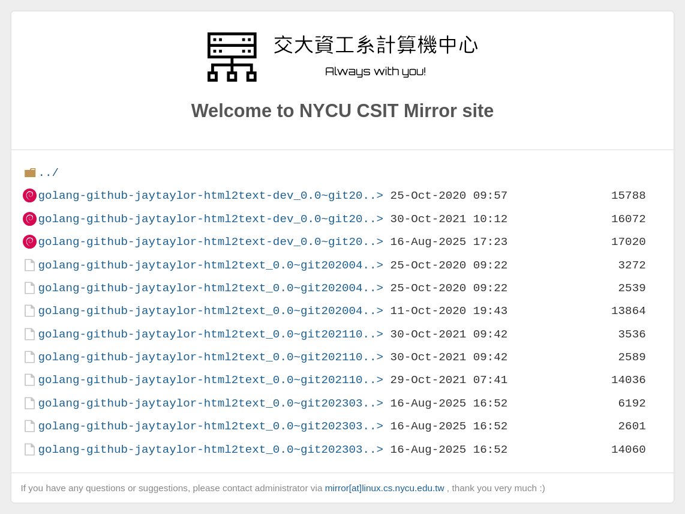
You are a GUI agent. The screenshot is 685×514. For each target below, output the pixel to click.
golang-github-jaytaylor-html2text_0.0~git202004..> (210, 265)
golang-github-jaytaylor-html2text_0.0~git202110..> (210, 334)
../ (48, 173)
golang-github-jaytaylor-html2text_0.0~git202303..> (210, 403)
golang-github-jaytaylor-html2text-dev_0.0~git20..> (210, 195)
